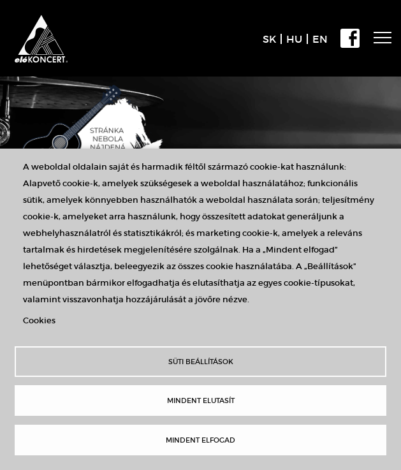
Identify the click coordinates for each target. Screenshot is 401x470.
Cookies (39, 320)
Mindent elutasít (201, 400)
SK (269, 39)
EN (320, 39)
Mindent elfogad (200, 440)
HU (294, 39)
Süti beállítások (200, 361)
